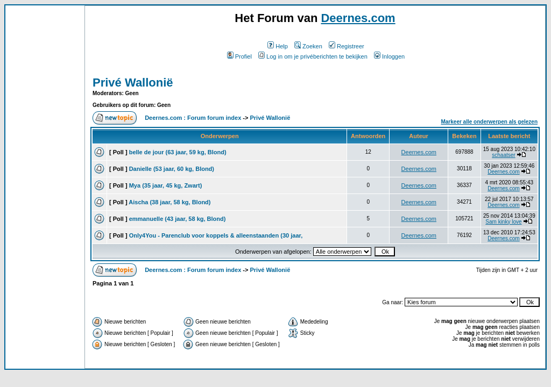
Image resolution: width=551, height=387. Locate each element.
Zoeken (308, 46)
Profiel (239, 56)
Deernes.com (358, 18)
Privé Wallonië (133, 82)
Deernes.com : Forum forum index (193, 117)
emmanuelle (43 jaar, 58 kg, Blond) (177, 219)
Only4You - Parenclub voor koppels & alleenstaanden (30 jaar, (216, 235)
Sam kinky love (503, 222)
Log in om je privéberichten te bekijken (313, 56)
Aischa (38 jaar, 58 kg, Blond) (169, 202)
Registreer (346, 46)
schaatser (503, 155)
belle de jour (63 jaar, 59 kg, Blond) (178, 152)
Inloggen (389, 56)
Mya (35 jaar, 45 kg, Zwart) (165, 185)
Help (277, 46)
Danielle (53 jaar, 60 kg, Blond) (171, 169)
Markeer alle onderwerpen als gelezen (489, 122)
